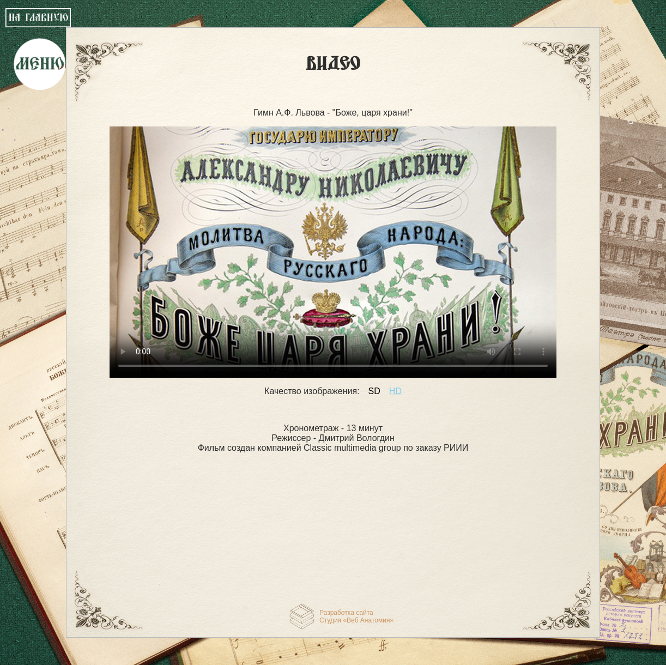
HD (395, 391)
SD (374, 391)
